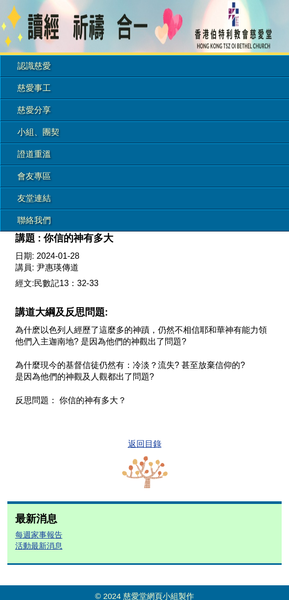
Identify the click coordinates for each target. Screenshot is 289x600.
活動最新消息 (38, 545)
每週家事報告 (38, 534)
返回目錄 (145, 443)
